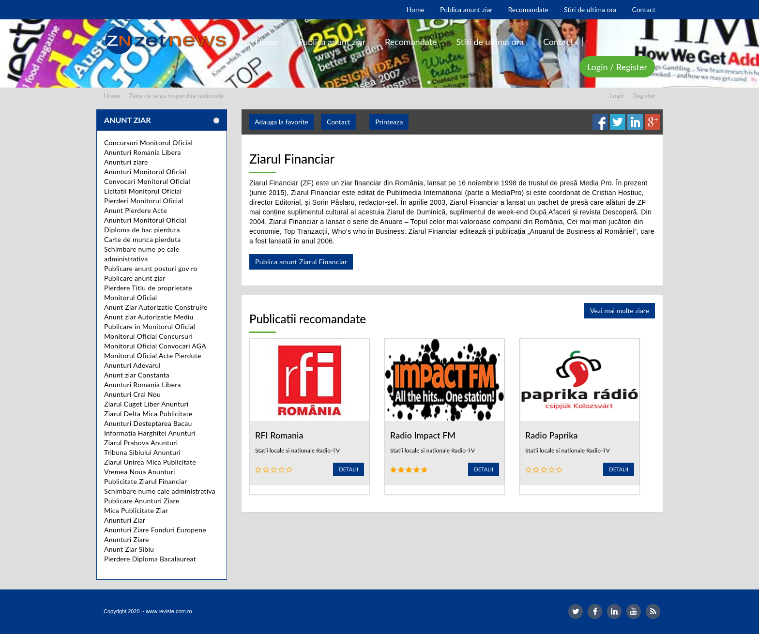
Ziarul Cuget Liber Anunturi (146, 404)
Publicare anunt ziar (135, 278)
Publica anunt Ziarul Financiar (301, 261)
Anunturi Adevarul (132, 365)
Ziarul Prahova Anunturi (141, 442)
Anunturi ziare (126, 162)
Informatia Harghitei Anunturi (150, 433)
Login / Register (617, 66)
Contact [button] (338, 122)
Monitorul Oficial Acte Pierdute (152, 355)
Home (112, 96)
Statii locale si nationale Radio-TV (297, 450)
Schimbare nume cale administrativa (159, 491)
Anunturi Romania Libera (142, 152)
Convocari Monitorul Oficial (147, 181)
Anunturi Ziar (124, 520)
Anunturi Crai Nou (132, 394)
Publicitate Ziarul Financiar (145, 481)
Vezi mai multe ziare (619, 310)
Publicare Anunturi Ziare (141, 501)
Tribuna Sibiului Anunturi (142, 452)
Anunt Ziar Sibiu (129, 549)
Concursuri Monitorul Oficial (148, 142)
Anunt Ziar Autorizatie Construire (155, 307)
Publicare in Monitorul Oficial (149, 326)
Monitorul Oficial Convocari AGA (155, 346)
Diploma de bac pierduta (142, 230)
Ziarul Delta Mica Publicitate (148, 413)
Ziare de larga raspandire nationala (176, 96)
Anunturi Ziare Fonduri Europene (155, 530)
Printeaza (389, 122)
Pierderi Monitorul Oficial (143, 200)
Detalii (348, 469)
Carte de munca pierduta (142, 239)
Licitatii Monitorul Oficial (143, 191)
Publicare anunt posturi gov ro (150, 268)
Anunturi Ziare (126, 539)
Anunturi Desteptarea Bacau (148, 423)
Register (644, 96)
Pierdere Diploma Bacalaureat (150, 559)
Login (617, 96)
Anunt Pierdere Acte (135, 210)
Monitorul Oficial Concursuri (148, 336)
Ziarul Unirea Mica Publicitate (150, 462)
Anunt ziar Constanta (136, 375)
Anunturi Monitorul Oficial (145, 171)
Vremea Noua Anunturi (139, 472)
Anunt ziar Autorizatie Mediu (149, 317)
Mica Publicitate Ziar (136, 510)
